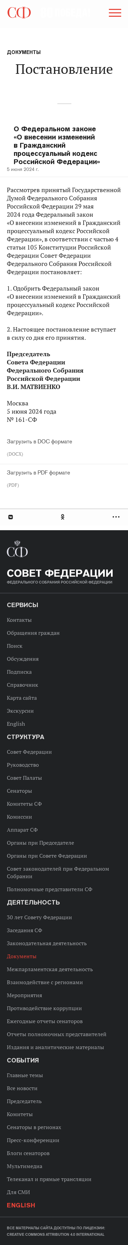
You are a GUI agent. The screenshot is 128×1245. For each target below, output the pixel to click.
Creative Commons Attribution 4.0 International (55, 1234)
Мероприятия (24, 995)
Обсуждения (23, 658)
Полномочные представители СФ (50, 889)
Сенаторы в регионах (34, 1127)
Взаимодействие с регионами (45, 982)
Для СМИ (18, 1192)
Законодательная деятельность (47, 943)
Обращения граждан (33, 632)
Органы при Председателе (40, 842)
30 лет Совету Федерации (39, 917)
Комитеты (20, 1114)
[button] (114, 14)
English (16, 723)
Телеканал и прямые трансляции (49, 1179)
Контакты (19, 619)
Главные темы (25, 1075)
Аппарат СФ (22, 829)
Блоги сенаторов (28, 1153)
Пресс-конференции (33, 1140)
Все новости (22, 1088)
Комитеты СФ (24, 803)
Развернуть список (117, 517)
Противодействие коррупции (44, 1008)
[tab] (64, 517)
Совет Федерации (29, 751)
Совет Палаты (24, 777)
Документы (24, 52)
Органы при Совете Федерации (47, 855)
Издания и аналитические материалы (55, 1047)
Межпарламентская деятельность (50, 969)
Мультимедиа (24, 1166)
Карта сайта (22, 697)
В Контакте (10, 517)
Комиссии (19, 816)
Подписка (19, 671)
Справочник (22, 684)
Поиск (15, 645)
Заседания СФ (24, 930)
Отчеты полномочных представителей (56, 1034)
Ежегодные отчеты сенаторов (45, 1021)
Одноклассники (63, 517)
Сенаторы (19, 790)
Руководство (23, 764)
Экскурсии (20, 710)
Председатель (24, 1101)
